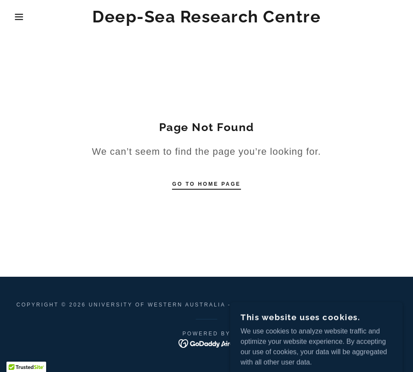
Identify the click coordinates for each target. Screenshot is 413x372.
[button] (20, 16)
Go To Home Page (206, 184)
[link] (206, 20)
